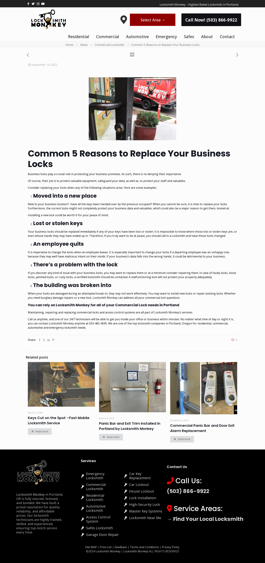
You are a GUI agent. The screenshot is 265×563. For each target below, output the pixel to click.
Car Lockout (139, 484)
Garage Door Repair (102, 534)
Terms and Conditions (144, 547)
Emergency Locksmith (95, 475)
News (84, 45)
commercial (220, 323)
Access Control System (98, 519)
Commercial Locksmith (109, 45)
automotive (35, 328)
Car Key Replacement (140, 475)
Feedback (121, 547)
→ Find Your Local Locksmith (205, 519)
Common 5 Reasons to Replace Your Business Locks (165, 45)
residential (204, 323)
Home (69, 45)
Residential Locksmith (95, 497)
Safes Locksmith (99, 528)
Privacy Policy (170, 547)
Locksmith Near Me (145, 517)
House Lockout (141, 491)
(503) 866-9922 (188, 491)
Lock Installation (142, 497)
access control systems (120, 312)
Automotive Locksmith (96, 508)
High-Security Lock (144, 504)
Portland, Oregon (180, 323)
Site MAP (91, 547)
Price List (106, 547)
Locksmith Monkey (61, 323)
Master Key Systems (145, 511)
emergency (56, 328)
